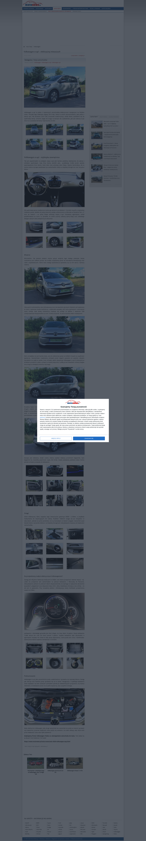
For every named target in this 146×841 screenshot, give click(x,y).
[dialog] (73, 420)
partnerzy (42, 417)
